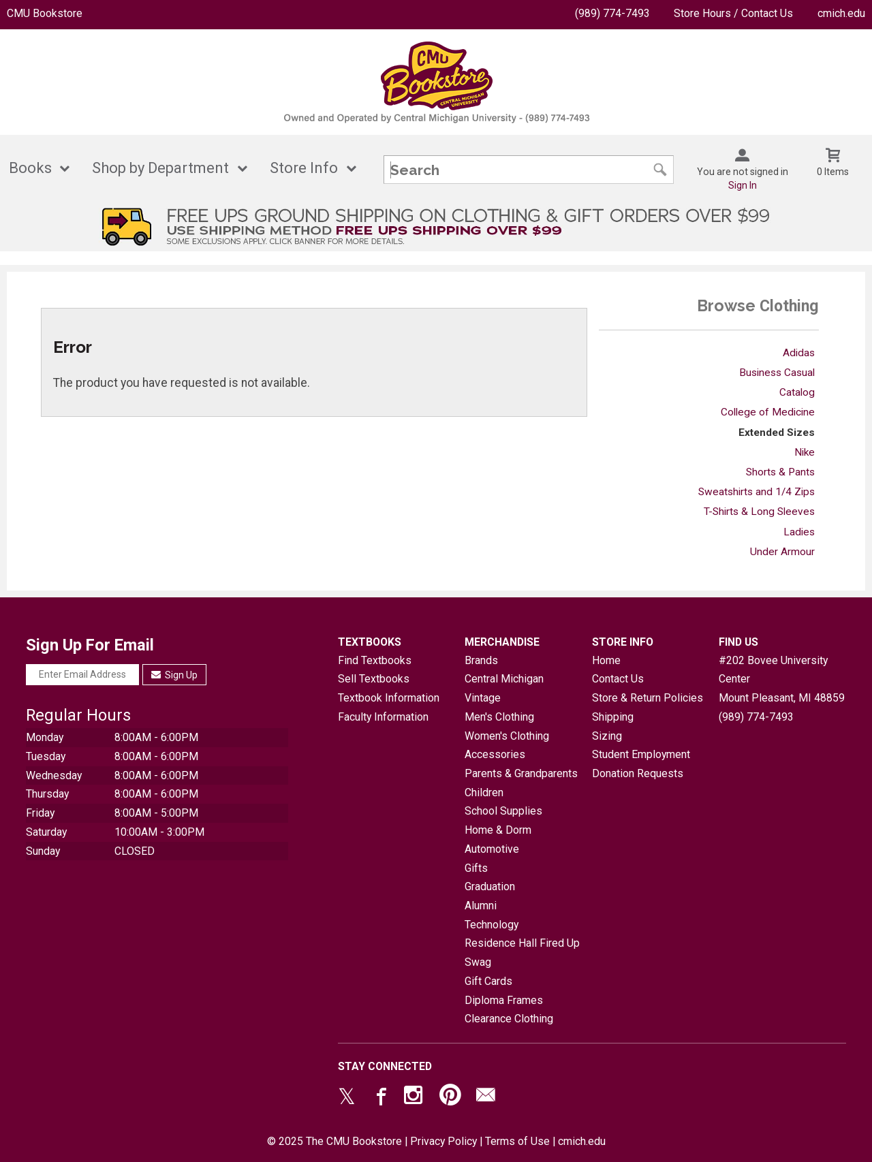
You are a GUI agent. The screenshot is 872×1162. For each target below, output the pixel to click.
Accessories (495, 754)
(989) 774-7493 (612, 13)
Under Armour (782, 552)
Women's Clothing (507, 735)
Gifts (476, 868)
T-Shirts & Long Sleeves (759, 511)
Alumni (481, 905)
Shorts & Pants (780, 472)
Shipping (613, 716)
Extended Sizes (776, 432)
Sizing (607, 735)
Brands (481, 660)
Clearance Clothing (509, 1018)
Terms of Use (517, 1141)
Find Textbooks (374, 660)
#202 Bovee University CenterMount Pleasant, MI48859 (782, 679)
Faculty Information (383, 716)
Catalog (797, 392)
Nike (804, 452)
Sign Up (174, 675)
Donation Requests (637, 773)
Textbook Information (388, 697)
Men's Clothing (499, 716)
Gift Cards (488, 981)
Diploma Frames (504, 1000)
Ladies (799, 532)
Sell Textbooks (373, 678)
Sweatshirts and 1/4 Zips (756, 492)
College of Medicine (768, 412)
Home (606, 660)
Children (484, 792)
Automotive (492, 849)
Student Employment (641, 754)
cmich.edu (841, 13)
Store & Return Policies (647, 697)
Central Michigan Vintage (504, 688)
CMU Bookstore (44, 13)
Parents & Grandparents (521, 773)
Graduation (490, 886)
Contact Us (618, 678)
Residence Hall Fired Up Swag (522, 953)
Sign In (742, 185)
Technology (491, 924)
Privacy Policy (443, 1141)
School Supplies (503, 810)
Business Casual (777, 372)
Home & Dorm (498, 829)
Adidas (799, 353)
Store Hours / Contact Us (733, 13)
